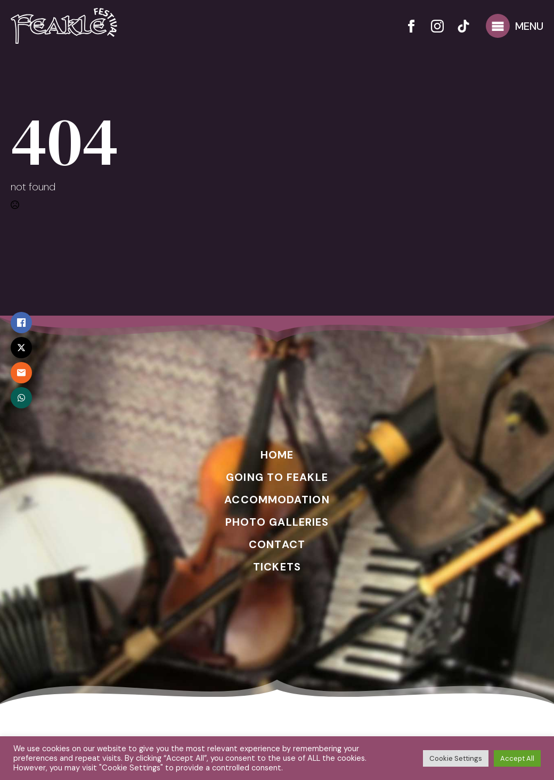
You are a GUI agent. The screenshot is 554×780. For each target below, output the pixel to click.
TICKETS (277, 567)
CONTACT (277, 544)
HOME (277, 455)
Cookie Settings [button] (455, 758)
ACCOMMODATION (276, 499)
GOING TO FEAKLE (277, 477)
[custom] (463, 26)
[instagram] (437, 26)
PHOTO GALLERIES (277, 522)
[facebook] (411, 26)
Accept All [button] (517, 758)
